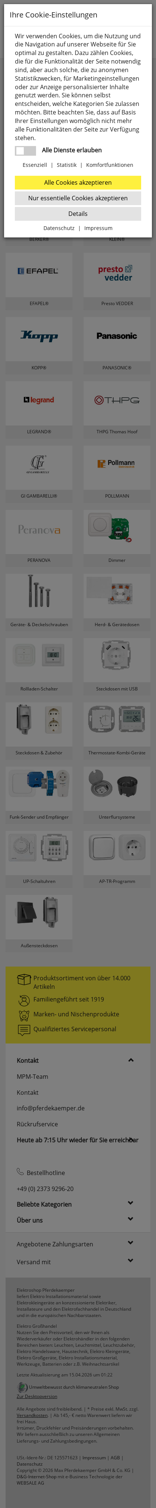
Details (78, 214)
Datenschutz (59, 228)
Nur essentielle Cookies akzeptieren (78, 198)
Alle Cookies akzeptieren (78, 182)
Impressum (98, 228)
